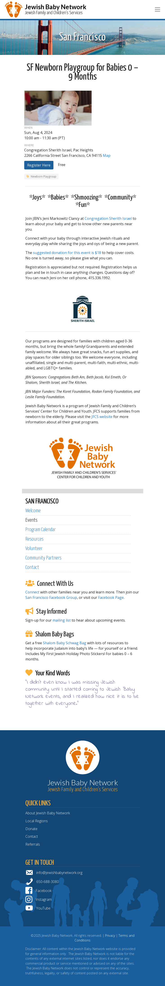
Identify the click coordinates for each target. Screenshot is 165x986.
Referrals (32, 844)
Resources (34, 539)
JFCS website (101, 416)
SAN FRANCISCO (42, 501)
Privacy (110, 935)
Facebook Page (111, 597)
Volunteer (33, 548)
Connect (32, 592)
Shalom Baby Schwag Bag (64, 642)
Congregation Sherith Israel (108, 218)
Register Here (39, 165)
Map (106, 155)
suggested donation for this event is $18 (67, 252)
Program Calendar (40, 529)
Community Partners (43, 558)
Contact (32, 567)
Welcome (33, 510)
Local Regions (36, 820)
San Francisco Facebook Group (51, 597)
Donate (31, 828)
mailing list (62, 620)
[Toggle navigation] (157, 9)
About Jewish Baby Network (47, 813)
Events (31, 520)
